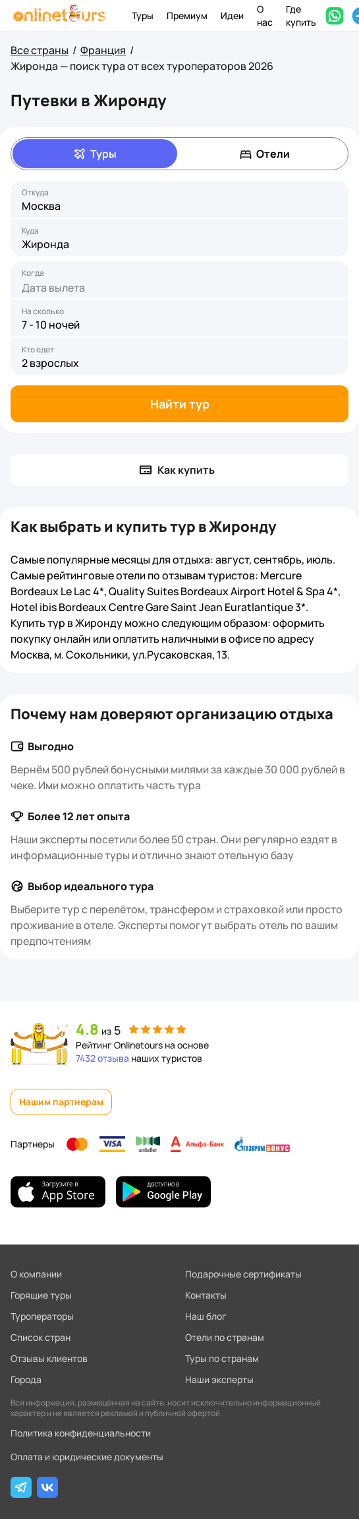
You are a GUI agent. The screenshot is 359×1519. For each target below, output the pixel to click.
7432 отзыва (102, 1058)
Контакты (206, 1295)
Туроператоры (42, 1316)
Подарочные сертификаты (243, 1274)
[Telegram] (21, 1487)
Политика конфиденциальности (81, 1433)
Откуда (35, 192)
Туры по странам (222, 1358)
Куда (30, 231)
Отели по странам (224, 1337)
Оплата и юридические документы (87, 1456)
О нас (265, 15)
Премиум (187, 15)
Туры (142, 15)
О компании (36, 1274)
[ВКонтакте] (47, 1487)
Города (26, 1379)
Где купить (301, 15)
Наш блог (206, 1316)
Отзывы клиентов (49, 1358)
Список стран (40, 1337)
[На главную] (59, 15)
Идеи (232, 15)
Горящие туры (41, 1295)
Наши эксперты (219, 1379)
